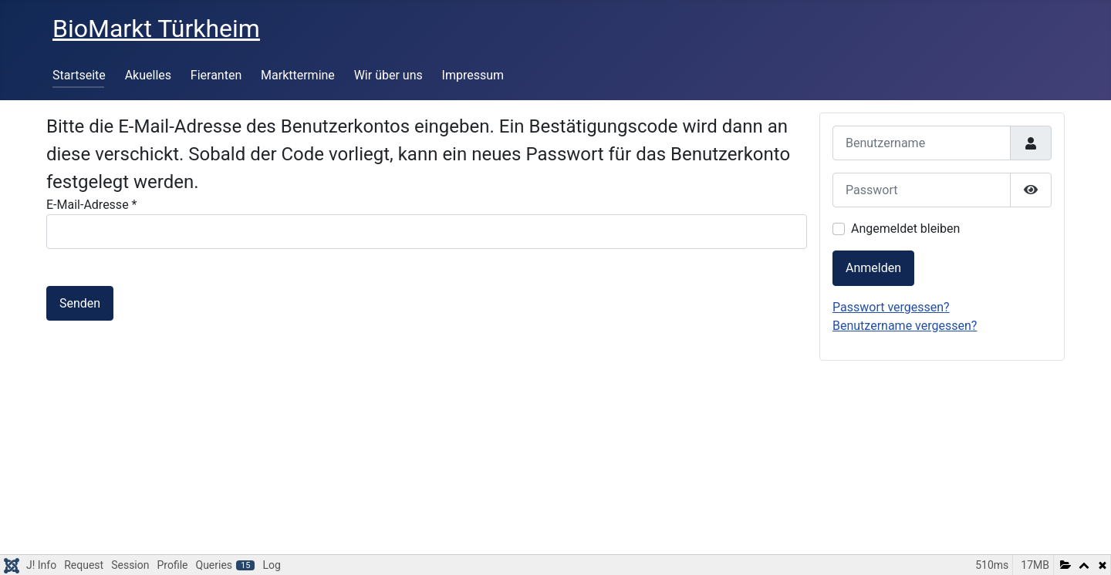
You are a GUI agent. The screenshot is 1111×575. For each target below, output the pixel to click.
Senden (79, 303)
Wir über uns (388, 75)
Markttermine (298, 75)
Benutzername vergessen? (904, 325)
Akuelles (148, 75)
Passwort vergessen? (891, 307)
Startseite (79, 75)
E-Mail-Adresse (91, 204)
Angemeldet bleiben (905, 228)
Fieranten (216, 75)
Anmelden (873, 268)
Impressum (473, 75)
